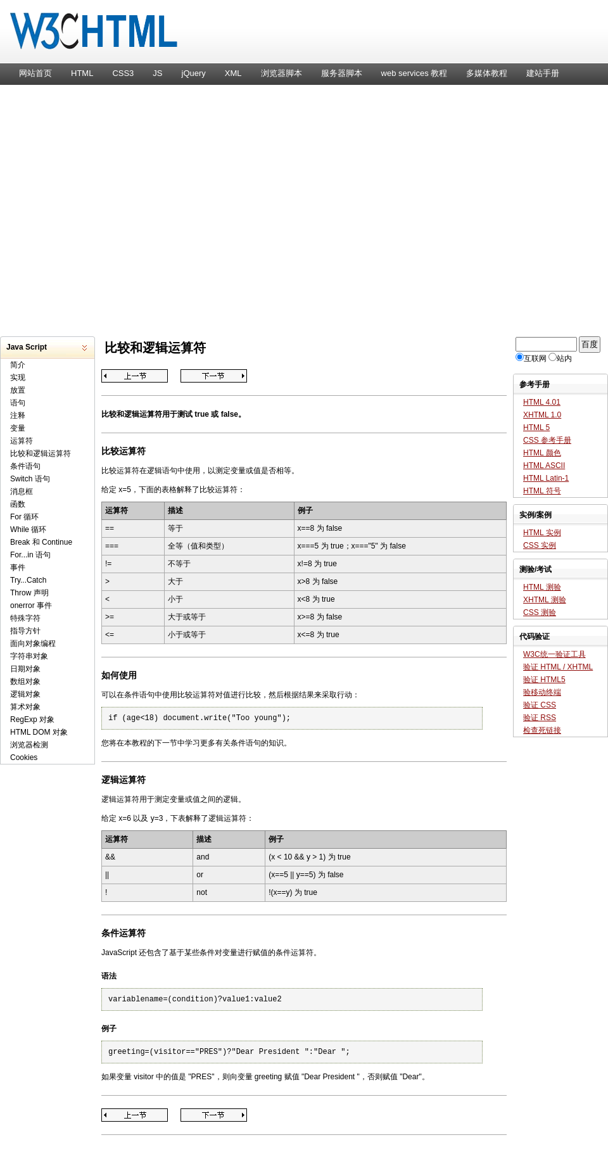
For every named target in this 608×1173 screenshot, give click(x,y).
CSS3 (123, 73)
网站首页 (35, 73)
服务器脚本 (341, 73)
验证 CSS (539, 705)
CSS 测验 (539, 612)
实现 (17, 377)
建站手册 (542, 73)
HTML (82, 73)
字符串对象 (29, 656)
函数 (17, 504)
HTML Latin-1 (546, 478)
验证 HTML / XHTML (558, 667)
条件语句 (25, 466)
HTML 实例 (542, 532)
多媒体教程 (486, 73)
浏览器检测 (29, 744)
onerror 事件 (31, 605)
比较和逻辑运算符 (40, 453)
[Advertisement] (119, 209)
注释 (17, 415)
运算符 (21, 440)
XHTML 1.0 (542, 414)
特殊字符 (25, 618)
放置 (17, 390)
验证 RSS (539, 717)
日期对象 (25, 668)
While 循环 (28, 529)
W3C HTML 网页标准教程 (304, 34)
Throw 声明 (29, 592)
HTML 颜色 (542, 452)
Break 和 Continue (41, 542)
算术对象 (25, 706)
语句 (17, 402)
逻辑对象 (25, 694)
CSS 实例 (539, 545)
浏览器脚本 (281, 73)
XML (233, 73)
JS (157, 73)
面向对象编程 (33, 643)
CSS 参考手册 (547, 440)
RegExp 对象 (32, 719)
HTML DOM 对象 (39, 732)
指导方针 (25, 630)
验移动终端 (542, 692)
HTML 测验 (542, 587)
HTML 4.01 (541, 402)
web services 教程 (414, 73)
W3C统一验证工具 (554, 654)
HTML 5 (536, 427)
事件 (17, 567)
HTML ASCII (544, 465)
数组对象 (25, 681)
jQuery (194, 73)
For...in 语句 (30, 554)
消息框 (21, 491)
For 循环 (24, 516)
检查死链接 (542, 730)
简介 (17, 364)
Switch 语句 (30, 478)
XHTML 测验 (544, 599)
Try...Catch (28, 580)
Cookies (23, 757)
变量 (17, 428)
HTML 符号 (542, 490)
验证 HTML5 (544, 679)
